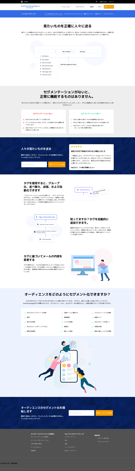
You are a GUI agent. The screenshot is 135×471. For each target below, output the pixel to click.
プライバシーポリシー (104, 441)
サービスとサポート (36, 447)
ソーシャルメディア (70, 447)
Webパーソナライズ (70, 450)
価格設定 (33, 450)
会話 (66, 444)
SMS (66, 440)
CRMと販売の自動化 (36, 444)
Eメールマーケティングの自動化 (39, 437)
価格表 (92, 7)
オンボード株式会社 (103, 438)
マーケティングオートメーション (40, 440)
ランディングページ (70, 437)
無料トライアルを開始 (57, 164)
